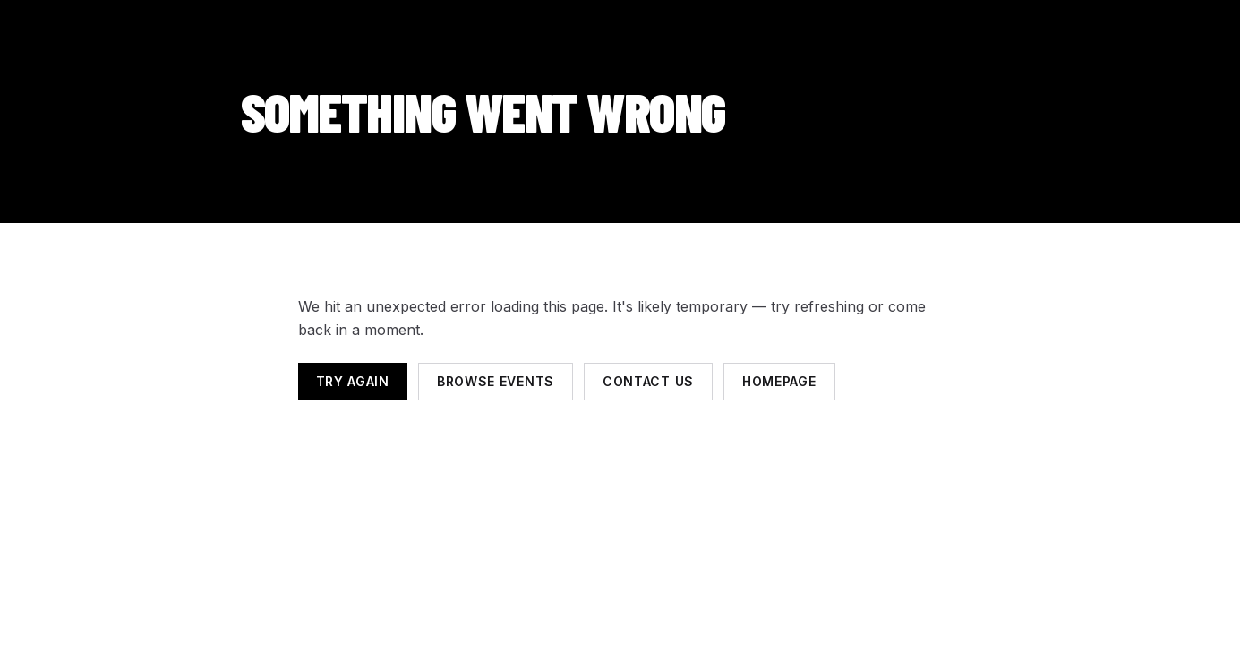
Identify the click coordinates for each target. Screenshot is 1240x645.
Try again (352, 381)
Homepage (779, 381)
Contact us (648, 381)
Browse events (495, 381)
